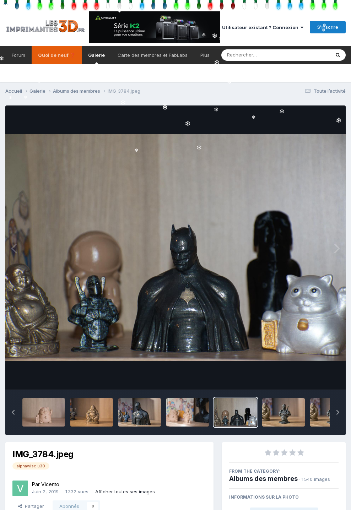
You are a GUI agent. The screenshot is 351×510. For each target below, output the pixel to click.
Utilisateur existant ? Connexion (262, 27)
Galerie (96, 58)
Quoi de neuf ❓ (56, 55)
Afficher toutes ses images (125, 491)
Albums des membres (263, 478)
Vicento (50, 484)
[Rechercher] (255, 55)
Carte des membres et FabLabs (153, 55)
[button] (13, 412)
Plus (205, 55)
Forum (18, 55)
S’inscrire (327, 27)
